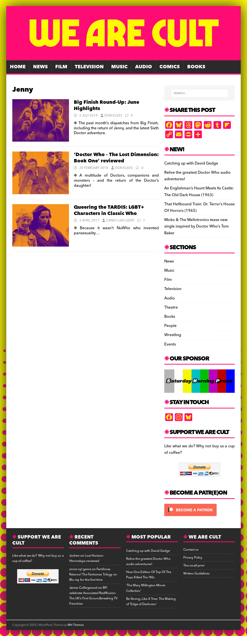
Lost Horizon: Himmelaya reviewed (86, 558)
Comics (169, 67)
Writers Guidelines (196, 573)
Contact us (191, 549)
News (40, 67)
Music (119, 67)
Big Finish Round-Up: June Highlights (106, 105)
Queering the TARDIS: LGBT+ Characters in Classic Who (109, 210)
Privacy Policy (192, 557)
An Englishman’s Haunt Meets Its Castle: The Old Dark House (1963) (199, 191)
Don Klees (113, 115)
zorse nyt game (80, 569)
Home (18, 67)
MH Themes (76, 625)
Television (89, 67)
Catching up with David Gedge (191, 163)
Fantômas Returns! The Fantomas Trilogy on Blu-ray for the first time (93, 574)
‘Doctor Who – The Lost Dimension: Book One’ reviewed (116, 158)
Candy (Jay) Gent (120, 220)
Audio (143, 67)
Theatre (171, 307)
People (170, 325)
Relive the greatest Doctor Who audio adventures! (197, 175)
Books (196, 67)
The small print (193, 565)
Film (61, 67)
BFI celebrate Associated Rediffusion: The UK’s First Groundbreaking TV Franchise (93, 595)
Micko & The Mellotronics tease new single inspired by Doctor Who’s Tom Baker (196, 226)
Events (170, 344)
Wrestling (172, 335)
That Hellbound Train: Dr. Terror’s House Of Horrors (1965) (199, 207)
